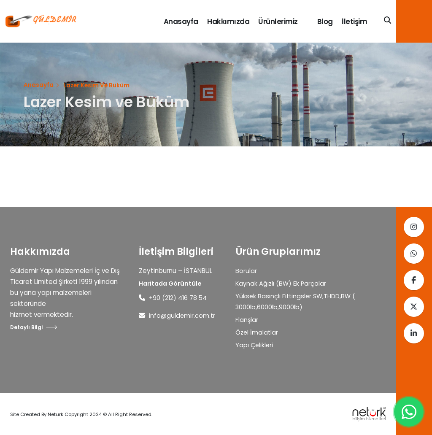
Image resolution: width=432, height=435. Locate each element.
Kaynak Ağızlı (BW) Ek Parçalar (281, 283)
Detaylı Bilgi (34, 327)
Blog (325, 21)
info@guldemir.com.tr (182, 315)
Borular (246, 270)
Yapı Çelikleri (254, 344)
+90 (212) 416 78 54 (178, 297)
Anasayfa (181, 21)
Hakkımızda (228, 21)
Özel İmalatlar (257, 332)
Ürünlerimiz (278, 21)
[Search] (387, 20)
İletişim (354, 21)
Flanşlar (247, 319)
